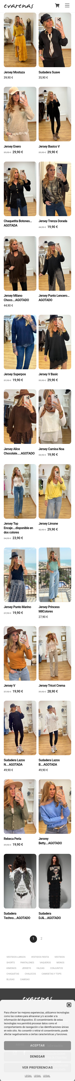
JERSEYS (26, 968)
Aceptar (37, 1045)
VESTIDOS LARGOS (16, 957)
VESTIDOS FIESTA (40, 957)
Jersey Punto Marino (17, 607)
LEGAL (28, 1076)
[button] (69, 1005)
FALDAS (40, 968)
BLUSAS (11, 980)
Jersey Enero (12, 146)
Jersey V (9, 686)
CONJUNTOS (56, 968)
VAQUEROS (45, 963)
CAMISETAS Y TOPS (51, 974)
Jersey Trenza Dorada (53, 221)
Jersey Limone (48, 524)
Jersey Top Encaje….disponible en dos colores (18, 528)
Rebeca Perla (12, 839)
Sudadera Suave (49, 72)
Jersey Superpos (15, 374)
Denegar (37, 1056)
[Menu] (67, 5)
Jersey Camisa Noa (51, 449)
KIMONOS (11, 968)
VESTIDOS (60, 957)
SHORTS (11, 963)
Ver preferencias (37, 1067)
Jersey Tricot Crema (52, 686)
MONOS (60, 963)
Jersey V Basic (48, 374)
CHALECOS (30, 974)
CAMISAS (25, 980)
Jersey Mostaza (14, 72)
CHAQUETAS (13, 974)
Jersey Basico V (49, 146)
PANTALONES (27, 963)
